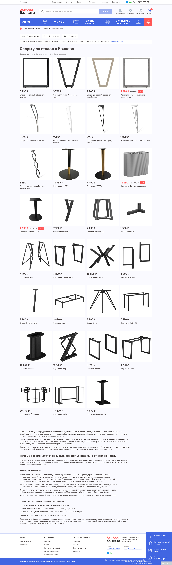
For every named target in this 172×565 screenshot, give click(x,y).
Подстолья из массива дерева (73, 42)
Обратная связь (25, 542)
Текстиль (67, 22)
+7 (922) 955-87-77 (143, 2)
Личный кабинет (120, 13)
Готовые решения (98, 22)
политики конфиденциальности (141, 563)
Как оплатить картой (52, 548)
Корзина (149, 11)
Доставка (80, 2)
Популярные (24, 54)
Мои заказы (24, 545)
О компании (57, 2)
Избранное (130, 13)
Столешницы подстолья (129, 22)
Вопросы (92, 2)
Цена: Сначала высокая (58, 54)
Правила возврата (51, 554)
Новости (104, 2)
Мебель (35, 22)
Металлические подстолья (32, 42)
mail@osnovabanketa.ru (133, 549)
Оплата (69, 2)
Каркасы (70, 36)
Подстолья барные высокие (97, 42)
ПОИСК (105, 11)
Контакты (116, 2)
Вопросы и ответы (79, 548)
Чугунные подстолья (52, 42)
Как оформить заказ (51, 551)
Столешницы (30, 36)
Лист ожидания (140, 13)
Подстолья (51, 36)
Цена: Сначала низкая (39, 54)
